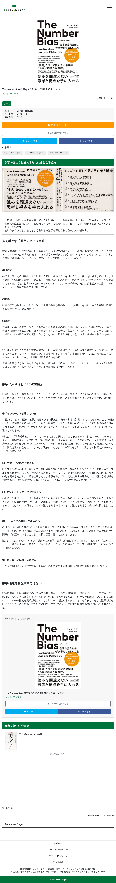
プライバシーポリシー (58, 850)
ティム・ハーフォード (13, 153)
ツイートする (29, 141)
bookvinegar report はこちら (100, 815)
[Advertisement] (58, 781)
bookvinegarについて (58, 856)
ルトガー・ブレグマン (35, 153)
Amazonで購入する (58, 133)
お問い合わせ (58, 862)
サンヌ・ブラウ (9, 94)
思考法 (7, 103)
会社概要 (58, 843)
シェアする (86, 141)
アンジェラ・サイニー (58, 153)
